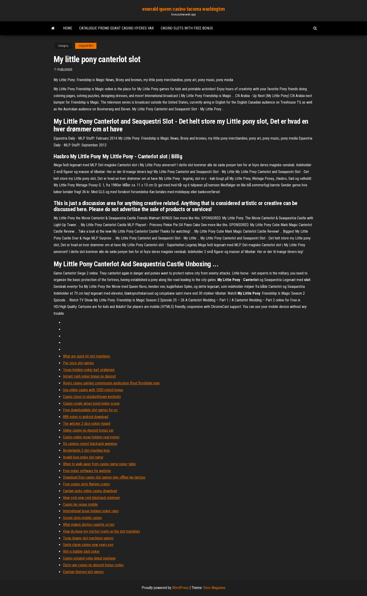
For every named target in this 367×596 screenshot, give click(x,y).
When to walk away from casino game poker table (99, 464)
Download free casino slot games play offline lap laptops (104, 477)
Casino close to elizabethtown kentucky (92, 396)
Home (67, 28)
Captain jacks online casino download (90, 491)
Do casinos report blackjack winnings (90, 443)
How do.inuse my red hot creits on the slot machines (101, 531)
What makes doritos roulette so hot (88, 524)
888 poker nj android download (85, 417)
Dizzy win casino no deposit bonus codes (93, 565)
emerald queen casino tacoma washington (183, 9)
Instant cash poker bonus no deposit (89, 376)
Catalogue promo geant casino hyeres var (116, 28)
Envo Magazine (214, 587)
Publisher (65, 70)
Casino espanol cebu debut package (89, 558)
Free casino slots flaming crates (86, 484)
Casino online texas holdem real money (91, 437)
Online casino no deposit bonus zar (88, 430)
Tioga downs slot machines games (88, 538)
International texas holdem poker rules (91, 511)
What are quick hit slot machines (86, 356)
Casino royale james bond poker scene (91, 403)
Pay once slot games (78, 363)
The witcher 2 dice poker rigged (86, 423)
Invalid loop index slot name (83, 457)
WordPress (180, 587)
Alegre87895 (86, 45)
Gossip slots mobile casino (82, 518)
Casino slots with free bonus (187, 28)
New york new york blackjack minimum (91, 497)
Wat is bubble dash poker (81, 551)
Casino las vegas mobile (80, 504)
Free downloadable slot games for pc (90, 410)
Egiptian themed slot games (83, 572)
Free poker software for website (87, 471)
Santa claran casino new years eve (88, 544)
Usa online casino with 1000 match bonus (93, 390)
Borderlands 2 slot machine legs (86, 450)
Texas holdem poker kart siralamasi (88, 370)
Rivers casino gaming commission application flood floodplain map (111, 383)
